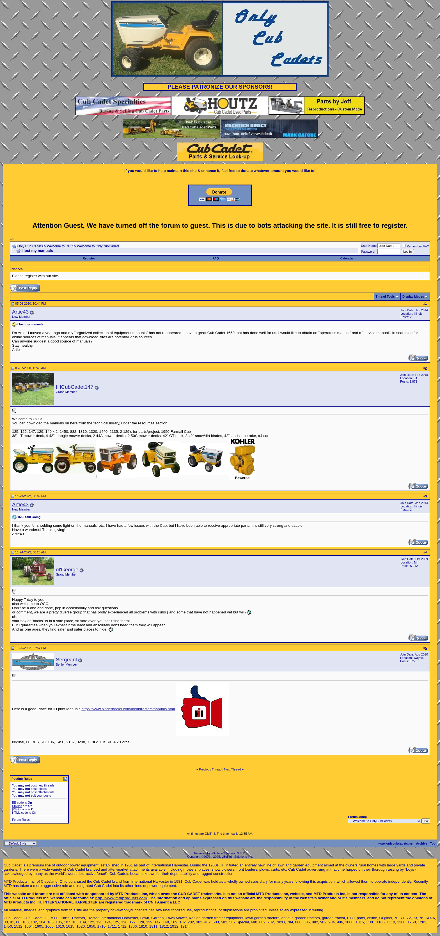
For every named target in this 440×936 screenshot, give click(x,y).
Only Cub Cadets (30, 246)
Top (433, 843)
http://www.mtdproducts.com (121, 898)
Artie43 (20, 312)
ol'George (67, 569)
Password (368, 251)
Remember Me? (415, 246)
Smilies (17, 806)
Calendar (347, 258)
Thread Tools (385, 296)
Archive (421, 843)
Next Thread (232, 769)
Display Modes (413, 296)
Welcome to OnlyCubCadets (98, 246)
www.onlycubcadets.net (395, 843)
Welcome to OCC (60, 246)
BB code (18, 802)
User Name (369, 245)
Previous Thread (210, 769)
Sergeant (66, 660)
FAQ (215, 258)
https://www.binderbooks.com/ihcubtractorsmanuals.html (128, 709)
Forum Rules (21, 819)
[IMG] (16, 809)
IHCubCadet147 (74, 387)
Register (89, 258)
